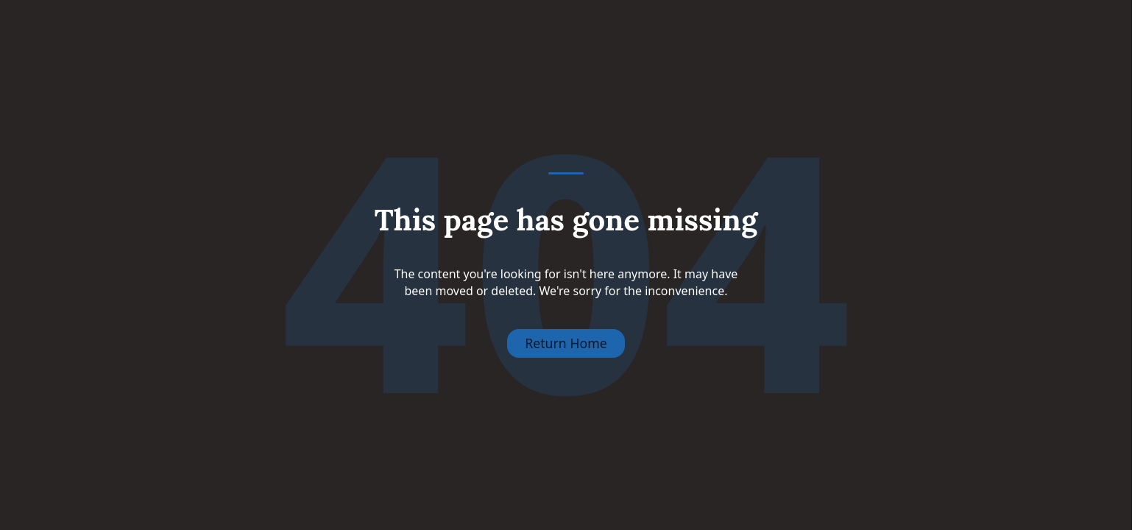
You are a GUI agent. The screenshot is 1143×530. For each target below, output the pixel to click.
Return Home (566, 343)
